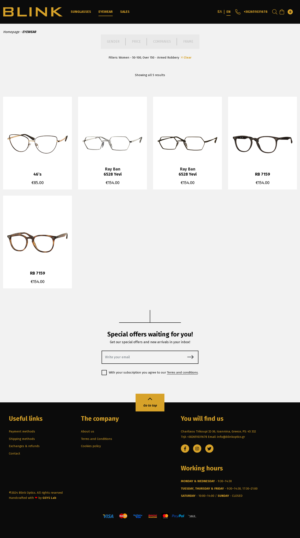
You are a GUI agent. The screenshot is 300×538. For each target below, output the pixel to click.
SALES (125, 12)
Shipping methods (22, 439)
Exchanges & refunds (24, 446)
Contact (14, 453)
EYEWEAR (105, 12)
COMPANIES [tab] (162, 41)
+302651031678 (251, 12)
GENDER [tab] (113, 41)
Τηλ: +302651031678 (194, 437)
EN (228, 12)
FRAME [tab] (188, 41)
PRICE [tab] (136, 41)
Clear (186, 57)
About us (87, 431)
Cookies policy (91, 446)
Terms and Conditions (96, 439)
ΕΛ (220, 12)
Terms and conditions (182, 372)
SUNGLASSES (81, 12)
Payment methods (22, 431)
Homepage (11, 32)
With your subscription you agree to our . (150, 372)
